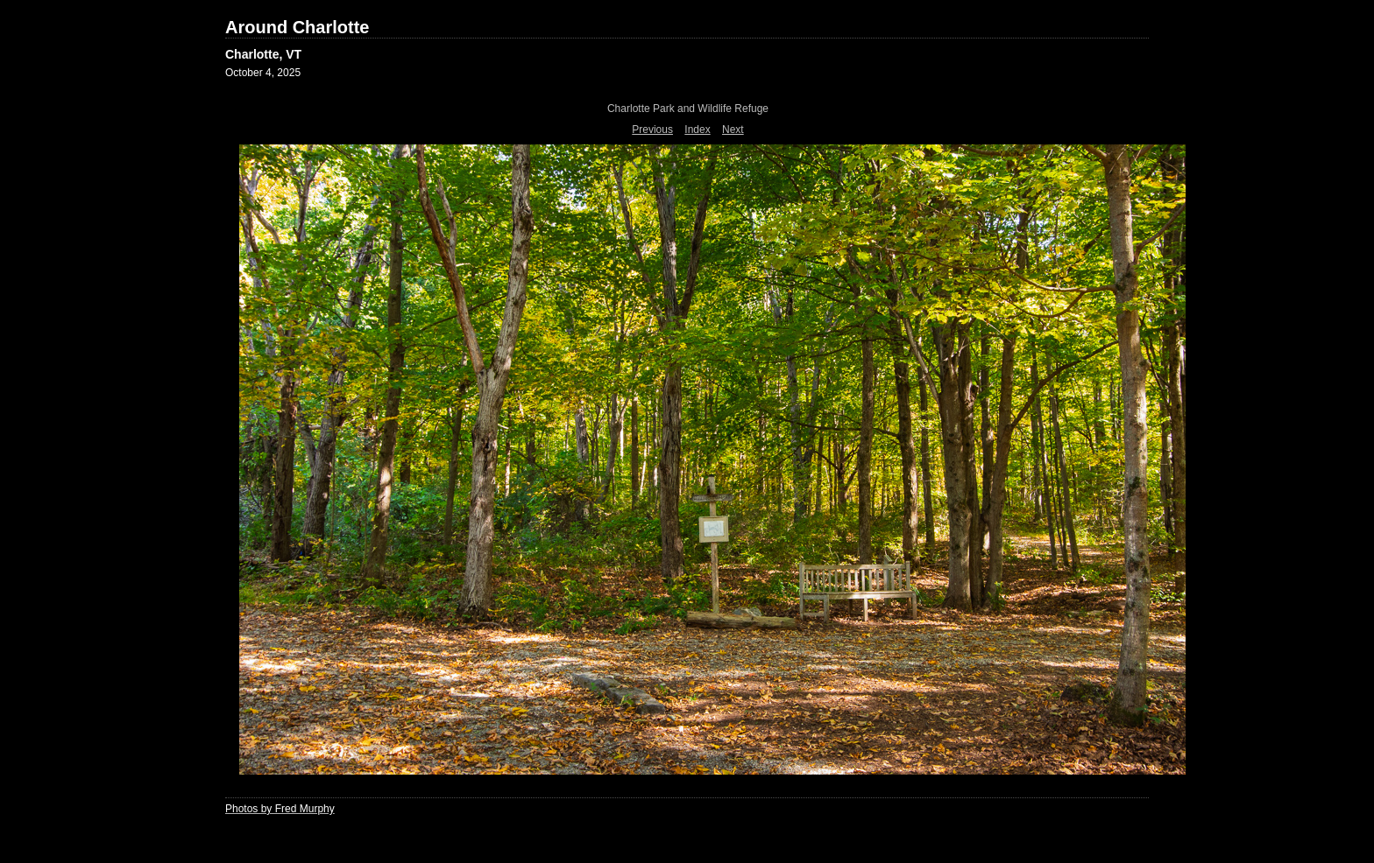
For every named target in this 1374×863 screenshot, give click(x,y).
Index (697, 129)
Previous (652, 129)
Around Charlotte (297, 27)
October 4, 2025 (263, 73)
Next (733, 129)
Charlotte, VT (263, 54)
